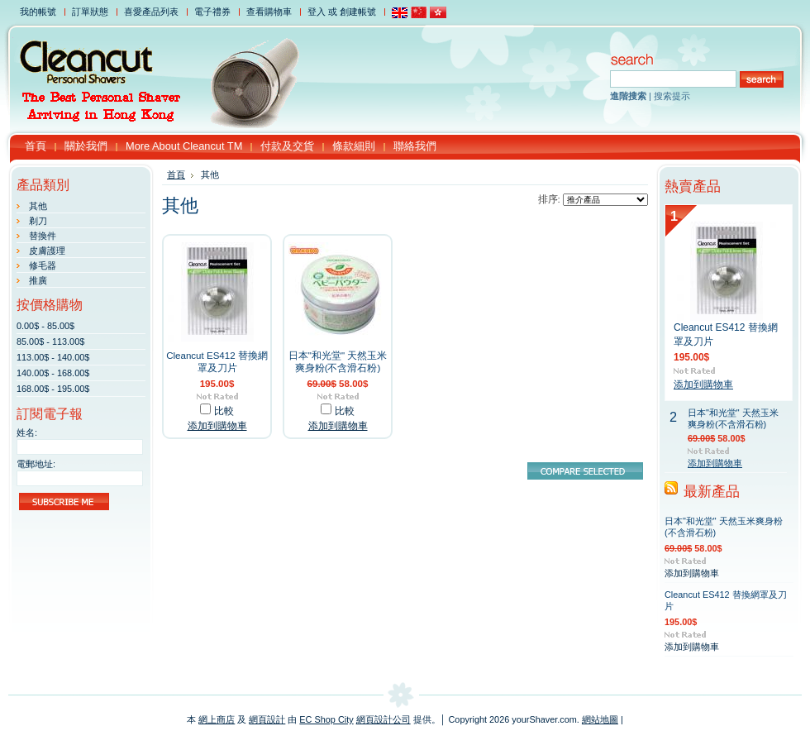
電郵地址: (36, 464)
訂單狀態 (90, 12)
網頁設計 (267, 719)
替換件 (42, 236)
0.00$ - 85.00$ (45, 326)
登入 (316, 12)
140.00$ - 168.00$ (53, 373)
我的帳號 (38, 12)
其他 (38, 206)
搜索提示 (672, 96)
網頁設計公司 (383, 719)
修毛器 (42, 265)
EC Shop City (326, 719)
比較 (224, 411)
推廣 (38, 280)
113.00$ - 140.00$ (53, 357)
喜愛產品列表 (151, 12)
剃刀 (38, 221)
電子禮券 (212, 12)
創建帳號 (358, 12)
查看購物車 (269, 12)
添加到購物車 (217, 426)
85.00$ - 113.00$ (50, 341)
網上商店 (216, 719)
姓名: (27, 432)
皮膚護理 (47, 251)
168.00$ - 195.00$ (53, 389)
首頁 (176, 174)
